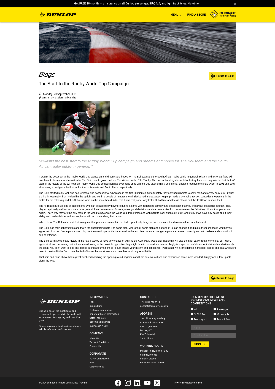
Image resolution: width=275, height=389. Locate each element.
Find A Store (196, 15)
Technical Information (101, 310)
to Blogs (222, 278)
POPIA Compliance (99, 358)
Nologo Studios (194, 383)
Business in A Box (98, 326)
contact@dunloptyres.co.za (154, 306)
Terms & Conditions (99, 342)
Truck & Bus (223, 319)
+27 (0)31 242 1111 (150, 302)
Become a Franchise (100, 322)
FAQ (92, 302)
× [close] (235, 4)
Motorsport (200, 319)
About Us (94, 338)
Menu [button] (175, 15)
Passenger (223, 309)
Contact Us (95, 346)
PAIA (92, 363)
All (195, 309)
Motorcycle (223, 314)
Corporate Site (97, 366)
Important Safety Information (104, 314)
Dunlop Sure (96, 306)
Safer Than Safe (98, 318)
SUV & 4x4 (200, 314)
